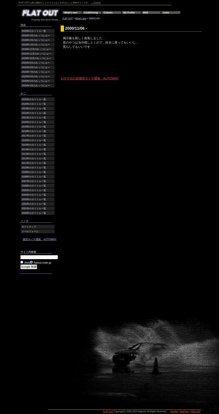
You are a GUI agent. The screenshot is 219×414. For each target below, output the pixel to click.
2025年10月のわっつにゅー (36, 58)
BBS (145, 12)
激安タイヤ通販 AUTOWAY (39, 239)
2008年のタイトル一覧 (34, 176)
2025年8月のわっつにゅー (36, 67)
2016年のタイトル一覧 (34, 140)
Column (108, 12)
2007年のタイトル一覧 (34, 181)
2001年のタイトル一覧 (34, 208)
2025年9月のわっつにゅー (36, 62)
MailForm (184, 411)
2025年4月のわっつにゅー (36, 85)
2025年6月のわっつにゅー (36, 76)
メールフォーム (30, 231)
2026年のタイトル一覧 (34, 31)
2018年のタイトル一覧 (34, 131)
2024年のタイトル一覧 (34, 104)
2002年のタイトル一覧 (34, 204)
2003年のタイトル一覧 (34, 199)
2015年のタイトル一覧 (34, 144)
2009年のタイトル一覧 (34, 172)
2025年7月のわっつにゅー (36, 72)
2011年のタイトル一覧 (34, 163)
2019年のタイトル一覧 (34, 126)
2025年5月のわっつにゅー (36, 81)
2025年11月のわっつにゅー (36, 53)
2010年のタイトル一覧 (34, 167)
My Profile (129, 12)
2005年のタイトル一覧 (34, 190)
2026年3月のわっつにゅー (36, 35)
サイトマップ (29, 227)
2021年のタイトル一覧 (34, 117)
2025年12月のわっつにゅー (36, 49)
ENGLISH (195, 411)
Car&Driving (91, 12)
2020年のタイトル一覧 (34, 122)
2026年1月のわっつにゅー (36, 44)
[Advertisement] (111, 66)
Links (166, 12)
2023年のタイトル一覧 (34, 108)
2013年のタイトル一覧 (34, 154)
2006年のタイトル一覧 (34, 185)
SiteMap (174, 411)
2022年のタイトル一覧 (34, 113)
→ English (96, 3)
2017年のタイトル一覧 (34, 135)
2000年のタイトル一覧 (34, 213)
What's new (70, 12)
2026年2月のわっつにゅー (36, 40)
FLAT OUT (67, 18)
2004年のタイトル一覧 (34, 194)
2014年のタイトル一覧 (34, 149)
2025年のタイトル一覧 (34, 99)
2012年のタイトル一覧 (34, 158)
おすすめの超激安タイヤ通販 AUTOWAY (90, 78)
